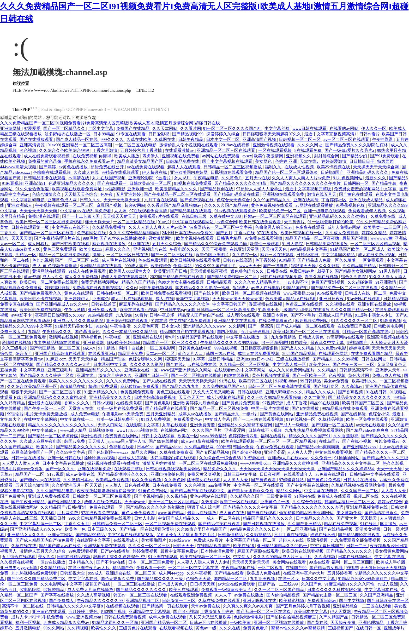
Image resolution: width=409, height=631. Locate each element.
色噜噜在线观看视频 (52, 172)
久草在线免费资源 (176, 452)
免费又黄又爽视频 (204, 474)
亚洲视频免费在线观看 (105, 545)
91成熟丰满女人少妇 (374, 315)
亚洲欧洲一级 (140, 189)
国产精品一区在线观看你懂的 (147, 529)
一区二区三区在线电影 (136, 145)
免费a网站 (183, 265)
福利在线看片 (274, 436)
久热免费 (209, 502)
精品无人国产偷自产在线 (201, 315)
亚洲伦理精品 (371, 622)
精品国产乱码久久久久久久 (268, 518)
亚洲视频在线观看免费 (283, 194)
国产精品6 (398, 178)
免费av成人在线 (387, 375)
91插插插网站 (347, 458)
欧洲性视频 (92, 436)
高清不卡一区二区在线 (23, 606)
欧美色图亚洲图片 (213, 255)
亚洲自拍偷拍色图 (168, 474)
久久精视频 (78, 628)
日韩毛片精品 (229, 238)
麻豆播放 (389, 523)
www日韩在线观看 (310, 128)
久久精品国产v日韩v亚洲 (63, 507)
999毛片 (90, 238)
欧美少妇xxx (91, 249)
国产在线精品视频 (336, 529)
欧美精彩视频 (292, 600)
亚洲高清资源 (33, 145)
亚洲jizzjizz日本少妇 (255, 359)
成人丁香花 (297, 403)
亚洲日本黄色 (276, 315)
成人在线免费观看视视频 (47, 156)
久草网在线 (165, 139)
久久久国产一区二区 (360, 491)
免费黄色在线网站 (122, 436)
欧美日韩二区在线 (256, 381)
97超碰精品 (54, 589)
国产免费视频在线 (197, 200)
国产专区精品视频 (213, 452)
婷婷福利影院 (58, 287)
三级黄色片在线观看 (138, 628)
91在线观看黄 (330, 293)
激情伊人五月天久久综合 (43, 551)
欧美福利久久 (365, 381)
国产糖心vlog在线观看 (40, 480)
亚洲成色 (100, 298)
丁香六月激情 (105, 150)
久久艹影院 (315, 397)
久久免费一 (322, 458)
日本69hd (145, 447)
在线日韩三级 (195, 216)
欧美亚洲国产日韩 (171, 271)
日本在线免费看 (167, 485)
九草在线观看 (175, 425)
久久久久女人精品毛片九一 (260, 282)
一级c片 (250, 414)
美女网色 (264, 161)
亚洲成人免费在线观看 (49, 496)
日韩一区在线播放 (28, 458)
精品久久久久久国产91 (309, 436)
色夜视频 (337, 375)
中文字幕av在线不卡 (71, 227)
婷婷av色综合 (389, 502)
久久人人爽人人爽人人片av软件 (158, 227)
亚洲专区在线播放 (375, 304)
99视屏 (352, 567)
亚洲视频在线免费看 (181, 156)
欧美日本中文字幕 (311, 611)
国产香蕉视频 (351, 392)
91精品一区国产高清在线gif (368, 331)
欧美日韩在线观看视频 (303, 551)
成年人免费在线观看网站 (124, 276)
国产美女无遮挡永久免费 (250, 491)
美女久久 (46, 556)
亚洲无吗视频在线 (260, 600)
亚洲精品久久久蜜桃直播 (296, 463)
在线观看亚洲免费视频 (191, 595)
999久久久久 (113, 139)
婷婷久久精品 (375, 233)
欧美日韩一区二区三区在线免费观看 (49, 222)
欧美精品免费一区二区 (280, 211)
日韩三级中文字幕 (240, 474)
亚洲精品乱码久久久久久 (99, 370)
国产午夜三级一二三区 (354, 364)
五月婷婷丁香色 (83, 611)
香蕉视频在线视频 (266, 304)
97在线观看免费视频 (100, 512)
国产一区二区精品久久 (64, 128)
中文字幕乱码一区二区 (41, 523)
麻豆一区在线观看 (277, 255)
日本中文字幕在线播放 (63, 463)
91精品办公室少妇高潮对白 (363, 578)
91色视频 (28, 150)
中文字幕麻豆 (33, 370)
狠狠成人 (241, 287)
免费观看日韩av (322, 600)
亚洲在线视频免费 (94, 469)
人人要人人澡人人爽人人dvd (203, 562)
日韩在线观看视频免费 (281, 276)
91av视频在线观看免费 (235, 211)
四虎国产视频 (114, 611)
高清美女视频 (368, 529)
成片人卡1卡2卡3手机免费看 (37, 617)
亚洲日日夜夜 (332, 298)
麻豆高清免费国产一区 (32, 452)
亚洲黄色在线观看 (49, 611)
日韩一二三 (357, 545)
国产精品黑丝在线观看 (191, 211)
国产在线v (176, 364)
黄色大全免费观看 (139, 512)
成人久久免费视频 (82, 276)
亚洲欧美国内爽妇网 (189, 172)
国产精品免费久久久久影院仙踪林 (357, 145)
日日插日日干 (362, 161)
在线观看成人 (126, 540)
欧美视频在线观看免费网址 (77, 189)
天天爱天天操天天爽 (39, 211)
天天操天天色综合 (81, 194)
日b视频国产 (333, 172)
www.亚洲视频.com (84, 617)
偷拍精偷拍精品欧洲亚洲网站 (306, 512)
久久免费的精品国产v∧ (224, 386)
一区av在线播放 (51, 562)
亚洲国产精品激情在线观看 (60, 353)
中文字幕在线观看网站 (193, 222)
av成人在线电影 (266, 287)
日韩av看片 (369, 134)
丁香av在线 (244, 233)
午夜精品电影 (207, 178)
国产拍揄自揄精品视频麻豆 (291, 617)
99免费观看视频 (83, 551)
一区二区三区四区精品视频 (375, 244)
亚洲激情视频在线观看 (274, 145)
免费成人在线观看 (334, 496)
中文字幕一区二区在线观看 (259, 485)
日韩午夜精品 (191, 139)
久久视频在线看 (341, 304)
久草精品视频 (331, 419)
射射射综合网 (327, 156)
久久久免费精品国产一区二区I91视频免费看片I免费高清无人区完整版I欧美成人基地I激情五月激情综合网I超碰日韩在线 (110, 123)
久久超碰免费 (360, 282)
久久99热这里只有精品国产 (202, 529)
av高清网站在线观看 (346, 337)
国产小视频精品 (149, 496)
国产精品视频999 (188, 134)
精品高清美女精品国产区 (140, 161)
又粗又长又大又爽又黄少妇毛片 (186, 534)
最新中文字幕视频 (193, 298)
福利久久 (273, 167)
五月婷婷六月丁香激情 (141, 150)
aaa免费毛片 (219, 485)
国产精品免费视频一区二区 (232, 276)
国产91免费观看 (385, 156)
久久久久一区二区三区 (149, 545)
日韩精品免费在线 (183, 161)
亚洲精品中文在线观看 (235, 320)
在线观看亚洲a (102, 353)
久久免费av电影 (332, 348)
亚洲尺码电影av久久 (285, 392)
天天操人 (96, 441)
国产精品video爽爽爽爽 (368, 430)
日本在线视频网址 (355, 556)
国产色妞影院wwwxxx (109, 452)
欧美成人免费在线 (264, 573)
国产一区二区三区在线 (172, 255)
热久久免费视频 (147, 480)
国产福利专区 (327, 386)
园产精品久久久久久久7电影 (241, 183)
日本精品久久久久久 (315, 518)
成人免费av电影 (85, 414)
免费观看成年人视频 (367, 211)
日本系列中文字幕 (110, 364)
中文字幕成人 (45, 430)
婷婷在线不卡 (323, 534)
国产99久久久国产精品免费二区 (37, 578)
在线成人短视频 (133, 458)
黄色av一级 (206, 628)
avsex (247, 156)
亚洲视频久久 (299, 156)
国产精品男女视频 (326, 567)
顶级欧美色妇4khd (124, 342)
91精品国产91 (296, 287)
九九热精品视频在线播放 (57, 342)
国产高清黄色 (88, 331)
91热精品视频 (101, 315)
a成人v (89, 348)
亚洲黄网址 (11, 128)
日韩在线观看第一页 (30, 227)
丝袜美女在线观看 (204, 480)
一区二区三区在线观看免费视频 (208, 463)
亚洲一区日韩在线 (64, 458)
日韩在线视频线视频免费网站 (173, 469)
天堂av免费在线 (206, 606)
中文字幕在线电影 (321, 491)
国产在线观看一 (112, 183)
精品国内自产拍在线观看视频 (187, 331)
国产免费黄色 (13, 496)
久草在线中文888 (225, 216)
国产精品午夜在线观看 (219, 523)
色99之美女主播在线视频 (181, 282)
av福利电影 (115, 189)
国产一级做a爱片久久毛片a (349, 150)
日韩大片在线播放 (360, 480)
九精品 (34, 331)
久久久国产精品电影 (55, 491)
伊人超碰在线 (155, 172)
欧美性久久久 (104, 628)
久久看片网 (190, 128)
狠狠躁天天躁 (178, 359)
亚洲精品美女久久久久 (110, 397)
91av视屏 (55, 474)
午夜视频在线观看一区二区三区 (64, 205)
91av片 (164, 222)
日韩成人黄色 (312, 337)
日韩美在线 (277, 271)
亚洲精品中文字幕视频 (150, 611)
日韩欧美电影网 (389, 326)
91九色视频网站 (348, 178)
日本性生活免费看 (218, 551)
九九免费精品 (284, 337)
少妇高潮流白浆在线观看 (173, 458)
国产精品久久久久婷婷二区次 (47, 375)
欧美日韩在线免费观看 (260, 222)
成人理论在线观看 (243, 315)
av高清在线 (79, 178)
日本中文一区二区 (223, 139)
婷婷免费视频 (146, 551)
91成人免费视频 (156, 419)
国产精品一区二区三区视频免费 (219, 408)
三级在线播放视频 (293, 359)
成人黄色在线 (232, 512)
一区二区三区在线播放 (134, 584)
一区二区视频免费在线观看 (170, 523)
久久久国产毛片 (207, 430)
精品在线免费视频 (341, 523)
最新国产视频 (355, 238)
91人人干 (223, 595)
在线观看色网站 (333, 353)
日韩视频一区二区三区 (300, 139)
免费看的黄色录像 (45, 161)
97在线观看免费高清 (148, 211)
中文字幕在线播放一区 (247, 337)
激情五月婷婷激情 (159, 463)
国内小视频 (228, 331)
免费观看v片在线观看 (159, 216)
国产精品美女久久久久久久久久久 (360, 397)
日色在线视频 (137, 485)
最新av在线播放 (202, 512)
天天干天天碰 (390, 469)
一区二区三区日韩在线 (127, 255)
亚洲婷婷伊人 (77, 298)
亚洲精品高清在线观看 (101, 265)
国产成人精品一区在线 (77, 139)
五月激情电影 (28, 628)
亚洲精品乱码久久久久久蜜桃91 (339, 216)
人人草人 (114, 485)
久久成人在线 (87, 172)
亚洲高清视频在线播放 (387, 337)
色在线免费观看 (153, 260)
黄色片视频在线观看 (271, 375)
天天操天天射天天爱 (389, 342)
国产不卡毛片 (304, 315)
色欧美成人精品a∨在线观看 (291, 298)
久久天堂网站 (165, 128)
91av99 (53, 145)
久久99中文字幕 (71, 452)
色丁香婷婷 (266, 260)
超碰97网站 (134, 205)
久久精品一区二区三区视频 (244, 364)
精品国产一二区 (30, 474)
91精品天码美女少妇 (74, 326)
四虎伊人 (151, 156)
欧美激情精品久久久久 (176, 189)
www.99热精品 (213, 436)
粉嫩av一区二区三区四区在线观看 (275, 216)
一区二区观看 (271, 567)
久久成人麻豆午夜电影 (41, 441)
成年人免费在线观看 (168, 617)
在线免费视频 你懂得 (92, 156)
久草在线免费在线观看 (219, 600)
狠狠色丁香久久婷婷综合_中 (119, 556)
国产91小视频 (185, 611)
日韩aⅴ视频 (103, 403)
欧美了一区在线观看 (239, 502)
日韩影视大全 (73, 573)
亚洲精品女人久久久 (26, 534)
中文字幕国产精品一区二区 (251, 540)
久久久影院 (330, 265)
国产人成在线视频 (159, 381)
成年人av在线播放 (195, 414)
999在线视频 (226, 348)
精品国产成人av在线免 (60, 545)
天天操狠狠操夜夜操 (209, 271)
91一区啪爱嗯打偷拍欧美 (331, 222)
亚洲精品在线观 (148, 337)
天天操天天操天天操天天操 (237, 298)
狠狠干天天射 (24, 392)
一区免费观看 (372, 260)
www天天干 (250, 265)
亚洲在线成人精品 (366, 200)
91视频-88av (286, 381)
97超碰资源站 (292, 480)
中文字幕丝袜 (277, 128)
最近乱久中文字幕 (327, 342)
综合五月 (24, 353)
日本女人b (171, 326)
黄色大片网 (359, 375)
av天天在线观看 (371, 425)
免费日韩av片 (302, 271)
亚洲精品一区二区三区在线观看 (226, 150)
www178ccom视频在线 (137, 430)
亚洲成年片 (395, 628)
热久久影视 (394, 463)
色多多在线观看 (310, 227)
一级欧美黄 (241, 622)
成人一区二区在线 (224, 518)
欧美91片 (45, 447)
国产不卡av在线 (111, 562)
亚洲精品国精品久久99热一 (282, 545)
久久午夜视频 (200, 573)
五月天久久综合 (167, 244)
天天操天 (369, 518)
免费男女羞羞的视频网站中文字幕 (366, 189)
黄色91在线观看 (79, 293)
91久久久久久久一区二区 (354, 320)
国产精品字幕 (384, 183)
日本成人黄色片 (173, 584)
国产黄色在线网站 (277, 414)
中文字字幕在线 (83, 578)
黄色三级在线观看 (174, 392)
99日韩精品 (311, 381)
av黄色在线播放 (74, 167)
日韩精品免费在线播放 (327, 244)
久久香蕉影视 (346, 436)
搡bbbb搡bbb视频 (100, 458)
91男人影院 (293, 244)
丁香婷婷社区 (334, 200)
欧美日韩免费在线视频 (41, 309)
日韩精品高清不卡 (356, 370)
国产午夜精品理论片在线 (57, 238)
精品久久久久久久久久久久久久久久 (62, 425)
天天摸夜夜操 (343, 622)
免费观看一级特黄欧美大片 (226, 589)
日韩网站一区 (357, 183)
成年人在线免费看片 (103, 502)
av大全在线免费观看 (237, 584)
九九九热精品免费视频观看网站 (314, 430)
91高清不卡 (269, 309)
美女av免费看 (337, 381)
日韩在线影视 (250, 392)
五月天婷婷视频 (255, 331)
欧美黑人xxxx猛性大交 (130, 271)
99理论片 (15, 414)
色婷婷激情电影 (249, 617)
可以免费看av (387, 441)
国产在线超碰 (354, 414)
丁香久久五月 (77, 523)
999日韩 (223, 447)
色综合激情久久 (47, 194)
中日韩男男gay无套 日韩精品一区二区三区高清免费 (208, 309)
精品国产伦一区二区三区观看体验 (287, 172)
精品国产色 (123, 567)
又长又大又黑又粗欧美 (214, 392)
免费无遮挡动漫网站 (100, 282)
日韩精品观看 (220, 282)
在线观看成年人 (298, 474)
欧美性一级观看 (265, 244)
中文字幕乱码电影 (28, 200)
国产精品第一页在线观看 (165, 606)
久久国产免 (312, 584)
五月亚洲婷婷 (129, 194)
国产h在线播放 (306, 408)
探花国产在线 (98, 584)
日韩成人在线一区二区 (366, 293)
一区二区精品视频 (299, 441)
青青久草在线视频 (322, 276)
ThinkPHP (21, 109)
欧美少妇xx (320, 364)
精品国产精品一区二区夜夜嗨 (312, 238)
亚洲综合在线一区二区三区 (131, 573)
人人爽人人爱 (300, 452)
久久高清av (352, 386)
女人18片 (182, 178)
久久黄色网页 (147, 326)
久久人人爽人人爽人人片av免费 (301, 178)
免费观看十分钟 (151, 567)
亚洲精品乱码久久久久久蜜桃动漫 (55, 397)
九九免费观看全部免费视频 (356, 540)
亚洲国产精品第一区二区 (164, 622)
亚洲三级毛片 (60, 370)
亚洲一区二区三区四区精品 (173, 502)
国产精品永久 (227, 414)
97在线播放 (268, 233)
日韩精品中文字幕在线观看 (375, 474)
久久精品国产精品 (359, 265)
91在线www (180, 540)
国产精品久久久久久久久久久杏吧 (312, 507)
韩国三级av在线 (221, 353)
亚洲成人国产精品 (335, 315)
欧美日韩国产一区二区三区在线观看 (307, 331)
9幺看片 (164, 178)
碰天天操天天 (98, 222)
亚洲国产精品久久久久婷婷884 (346, 469)
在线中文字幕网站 (41, 419)
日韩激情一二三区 (179, 600)
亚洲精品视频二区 (143, 600)
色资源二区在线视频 (304, 304)
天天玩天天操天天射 (198, 381)
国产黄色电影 (158, 403)
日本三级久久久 (102, 529)
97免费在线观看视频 (264, 238)
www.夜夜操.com (299, 293)
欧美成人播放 (127, 156)
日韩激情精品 (231, 534)
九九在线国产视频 (109, 178)
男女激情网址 (161, 238)
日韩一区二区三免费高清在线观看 (280, 386)
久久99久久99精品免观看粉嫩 (274, 397)
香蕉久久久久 (77, 403)
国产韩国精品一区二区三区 (55, 348)
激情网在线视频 (64, 337)
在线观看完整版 (129, 469)
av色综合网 (226, 222)
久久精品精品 (53, 567)
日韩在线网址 (374, 359)
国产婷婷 (48, 167)
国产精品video (169, 447)
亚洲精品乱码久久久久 (367, 172)
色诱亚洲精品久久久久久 (72, 183)
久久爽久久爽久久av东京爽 (248, 606)
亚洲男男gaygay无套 (19, 567)
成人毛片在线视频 (119, 260)
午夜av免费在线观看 (275, 447)
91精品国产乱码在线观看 (200, 337)
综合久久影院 (354, 276)
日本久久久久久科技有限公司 (335, 589)
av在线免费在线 (203, 364)
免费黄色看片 (256, 628)
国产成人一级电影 (292, 425)
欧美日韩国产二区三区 (363, 403)
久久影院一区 (245, 255)
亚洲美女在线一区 (141, 370)
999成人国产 (137, 265)
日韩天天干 (184, 545)
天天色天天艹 (192, 397)
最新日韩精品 (221, 359)
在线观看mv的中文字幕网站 (240, 370)
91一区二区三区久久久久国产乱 (232, 128)
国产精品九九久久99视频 (335, 359)
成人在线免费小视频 (377, 255)
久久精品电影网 (199, 447)
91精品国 (287, 260)
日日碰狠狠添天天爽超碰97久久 (272, 134)
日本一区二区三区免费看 (151, 562)
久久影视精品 (259, 534)
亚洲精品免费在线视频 (317, 414)
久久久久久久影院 (147, 364)
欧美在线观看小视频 (139, 309)
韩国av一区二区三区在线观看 (140, 595)
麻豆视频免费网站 (312, 320)
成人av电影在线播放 (200, 441)
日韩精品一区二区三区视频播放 (233, 167)
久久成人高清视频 (94, 595)
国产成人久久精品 (298, 348)
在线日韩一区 (369, 628)
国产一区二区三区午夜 (60, 392)
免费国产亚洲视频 (328, 282)
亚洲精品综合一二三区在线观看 (362, 606)
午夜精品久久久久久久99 (100, 600)
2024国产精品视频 (299, 353)
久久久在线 (230, 628)
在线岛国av (329, 441)
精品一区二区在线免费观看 (64, 255)
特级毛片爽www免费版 (22, 469)
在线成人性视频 (300, 167)
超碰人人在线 (292, 540)
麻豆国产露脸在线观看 (258, 551)
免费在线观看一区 (106, 507)
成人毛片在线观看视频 (132, 298)
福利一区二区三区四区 (353, 562)
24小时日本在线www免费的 (188, 233)
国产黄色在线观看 (356, 194)
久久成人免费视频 (342, 233)
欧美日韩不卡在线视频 (41, 298)
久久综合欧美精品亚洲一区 (32, 386)
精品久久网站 (144, 452)
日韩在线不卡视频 (265, 430)
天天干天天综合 (83, 359)
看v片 (170, 337)
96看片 (141, 315)
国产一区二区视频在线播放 (196, 375)
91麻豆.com (56, 359)
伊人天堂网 (341, 611)
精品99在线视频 (325, 403)
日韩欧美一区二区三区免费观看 (102, 496)
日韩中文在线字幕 (158, 436)
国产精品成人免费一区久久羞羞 (327, 260)
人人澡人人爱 (236, 480)
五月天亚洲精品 (161, 414)
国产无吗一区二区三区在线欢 (264, 611)
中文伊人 (242, 556)
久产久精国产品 (334, 617)
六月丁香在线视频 (291, 534)
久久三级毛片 (15, 348)
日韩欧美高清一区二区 (150, 183)
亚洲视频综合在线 (150, 249)
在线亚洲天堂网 (245, 249)
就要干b (325, 271)
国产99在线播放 (164, 441)
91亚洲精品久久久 (101, 392)
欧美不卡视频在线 (334, 167)
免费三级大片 (13, 331)
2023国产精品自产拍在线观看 (177, 276)
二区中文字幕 (101, 128)
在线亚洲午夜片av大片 (89, 567)
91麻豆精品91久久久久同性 (350, 584)
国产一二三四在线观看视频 (258, 419)
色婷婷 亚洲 (286, 161)
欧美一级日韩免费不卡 (118, 419)
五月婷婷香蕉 (340, 573)
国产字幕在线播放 (57, 595)
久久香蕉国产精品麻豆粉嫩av (174, 205)
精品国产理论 (114, 359)
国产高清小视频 (247, 452)
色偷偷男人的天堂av (274, 227)
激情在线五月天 (322, 194)
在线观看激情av (180, 150)
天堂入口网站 (111, 425)
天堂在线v (310, 161)
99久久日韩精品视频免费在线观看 (100, 518)
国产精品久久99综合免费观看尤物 (216, 244)
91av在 (101, 326)
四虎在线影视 (237, 375)
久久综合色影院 (307, 502)
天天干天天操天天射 (123, 200)
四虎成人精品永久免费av (66, 622)
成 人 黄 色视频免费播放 (55, 265)
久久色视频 (195, 485)
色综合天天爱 (199, 578)
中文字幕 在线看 (390, 556)
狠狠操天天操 (304, 265)
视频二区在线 (366, 496)
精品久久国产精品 (139, 282)
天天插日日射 (53, 518)
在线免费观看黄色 (275, 320)
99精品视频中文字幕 (309, 249)
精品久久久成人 (321, 392)
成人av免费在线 (81, 474)
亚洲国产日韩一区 (152, 375)
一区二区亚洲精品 (300, 529)
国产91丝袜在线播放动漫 (122, 238)
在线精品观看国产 (214, 545)
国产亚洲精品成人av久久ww (62, 304)
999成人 (96, 573)
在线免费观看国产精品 (372, 353)
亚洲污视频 (318, 540)
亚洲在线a (86, 375)
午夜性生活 (121, 326)
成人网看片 (39, 244)
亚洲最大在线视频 (45, 403)
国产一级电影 (276, 265)
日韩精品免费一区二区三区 (117, 523)
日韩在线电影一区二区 (118, 293)
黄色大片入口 (191, 353)
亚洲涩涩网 (235, 430)
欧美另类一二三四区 (382, 227)
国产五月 (224, 233)
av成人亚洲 (387, 584)
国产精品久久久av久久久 (349, 551)
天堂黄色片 (295, 222)
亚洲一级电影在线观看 (325, 211)
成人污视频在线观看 (226, 397)
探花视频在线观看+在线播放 (114, 463)
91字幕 (199, 359)
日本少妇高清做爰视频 (155, 397)
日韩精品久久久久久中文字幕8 (75, 606)
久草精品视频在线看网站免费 (358, 485)
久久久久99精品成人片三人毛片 (282, 556)
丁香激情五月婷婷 (217, 611)
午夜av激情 (75, 309)
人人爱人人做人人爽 (21, 463)
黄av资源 (32, 276)
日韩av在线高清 (238, 260)
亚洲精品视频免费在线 (367, 507)
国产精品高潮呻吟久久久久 (123, 474)
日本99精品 (103, 134)
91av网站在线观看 (364, 298)
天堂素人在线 (81, 408)
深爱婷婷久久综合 (223, 134)
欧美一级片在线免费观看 (120, 408)
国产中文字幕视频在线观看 (227, 161)
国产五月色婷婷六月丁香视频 (303, 606)
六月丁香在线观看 (161, 200)
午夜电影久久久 (185, 249)
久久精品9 (327, 370)
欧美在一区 (187, 436)
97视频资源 (273, 403)
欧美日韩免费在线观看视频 (166, 293)
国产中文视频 (352, 600)
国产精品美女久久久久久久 (81, 447)
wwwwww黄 (381, 238)
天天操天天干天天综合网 (376, 167)
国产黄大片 (347, 518)
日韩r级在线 (308, 255)
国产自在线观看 (262, 512)
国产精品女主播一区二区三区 (330, 595)
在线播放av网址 (175, 430)
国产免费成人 (62, 600)
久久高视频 (325, 556)
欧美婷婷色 (161, 265)
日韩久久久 (91, 200)
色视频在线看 (122, 447)
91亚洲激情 (386, 282)
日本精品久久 (81, 562)
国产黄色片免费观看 (241, 403)
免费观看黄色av (188, 419)
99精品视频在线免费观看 (345, 408)
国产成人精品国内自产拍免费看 (45, 540)
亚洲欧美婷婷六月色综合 (196, 403)
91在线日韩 (377, 392)
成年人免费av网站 (344, 227)
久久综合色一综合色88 (220, 458)
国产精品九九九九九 (181, 386)
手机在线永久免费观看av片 (89, 161)
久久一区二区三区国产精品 (279, 589)
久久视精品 (177, 496)
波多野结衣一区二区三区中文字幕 (221, 227)
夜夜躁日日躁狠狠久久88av (60, 315)
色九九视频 (42, 260)
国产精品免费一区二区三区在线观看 (345, 287)
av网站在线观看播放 (315, 205)
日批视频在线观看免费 (231, 172)
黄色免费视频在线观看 (272, 205)
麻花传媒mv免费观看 (140, 386)
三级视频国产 (341, 628)
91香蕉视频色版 (351, 205)
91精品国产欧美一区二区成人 (358, 249)
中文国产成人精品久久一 (181, 518)
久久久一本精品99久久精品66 (130, 331)
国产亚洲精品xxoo (359, 447)
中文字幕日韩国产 (229, 304)
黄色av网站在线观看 (209, 496)
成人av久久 (52, 276)
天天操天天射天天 (120, 216)
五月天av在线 (257, 178)
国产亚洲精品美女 (64, 502)
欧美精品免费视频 (112, 480)
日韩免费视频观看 (156, 287)
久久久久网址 (310, 145)
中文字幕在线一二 (77, 419)
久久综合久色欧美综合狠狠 (64, 150)
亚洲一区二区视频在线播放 (279, 622)
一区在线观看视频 (275, 150)
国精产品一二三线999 (278, 584)
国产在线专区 (207, 293)
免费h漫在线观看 (44, 216)
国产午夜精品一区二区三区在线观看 (178, 194)
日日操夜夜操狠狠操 (259, 348)
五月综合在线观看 (19, 556)
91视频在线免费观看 (193, 183)
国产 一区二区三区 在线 (77, 260)
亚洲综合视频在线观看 (127, 320)
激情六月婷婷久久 (115, 375)
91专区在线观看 (131, 134)
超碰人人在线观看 (184, 167)
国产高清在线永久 (381, 512)
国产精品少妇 (355, 156)
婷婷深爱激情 (334, 161)
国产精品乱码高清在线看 (236, 194)
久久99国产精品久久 (272, 200)
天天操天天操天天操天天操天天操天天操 (277, 469)
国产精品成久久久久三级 (385, 458)
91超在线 (159, 320)
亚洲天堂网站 (60, 534)
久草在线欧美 (140, 139)
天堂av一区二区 (161, 353)
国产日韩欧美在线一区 (388, 600)
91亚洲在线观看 (163, 556)
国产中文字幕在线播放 (307, 485)
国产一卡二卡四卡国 (81, 216)
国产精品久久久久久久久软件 (182, 304)
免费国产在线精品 (133, 128)
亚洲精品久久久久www (205, 326)
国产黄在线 (318, 622)
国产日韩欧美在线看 (71, 244)
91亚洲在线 (139, 244)
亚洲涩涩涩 (274, 452)
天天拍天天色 (275, 249)
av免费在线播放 (249, 595)
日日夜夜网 (270, 474)
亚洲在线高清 (306, 200)
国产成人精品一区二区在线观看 (306, 326)
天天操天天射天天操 (251, 562)
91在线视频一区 (301, 419)
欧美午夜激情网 (269, 156)
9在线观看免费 (308, 150)
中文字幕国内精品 (338, 255)
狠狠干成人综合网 (204, 507)
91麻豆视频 (12, 183)
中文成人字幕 (218, 419)
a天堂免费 (134, 414)
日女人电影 (145, 518)
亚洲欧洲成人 (20, 205)
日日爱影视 (159, 134)
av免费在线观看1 (331, 474)
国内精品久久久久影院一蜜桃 (203, 287)
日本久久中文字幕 (319, 578)
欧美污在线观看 (184, 589)
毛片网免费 (68, 512)
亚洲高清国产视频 (260, 139)
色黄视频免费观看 (137, 392)
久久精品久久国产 (247, 496)
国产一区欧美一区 (309, 375)
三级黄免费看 (280, 496)
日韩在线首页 (104, 304)
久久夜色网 (174, 480)
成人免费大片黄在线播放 (90, 589)
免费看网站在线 (92, 233)
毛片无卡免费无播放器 (47, 414)
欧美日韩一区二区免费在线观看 (49, 282)
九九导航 (124, 315)
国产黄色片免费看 (324, 480)
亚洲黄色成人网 (62, 200)
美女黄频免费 (349, 512)
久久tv (131, 287)
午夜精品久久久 (57, 331)
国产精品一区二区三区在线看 (47, 233)
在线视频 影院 (129, 403)
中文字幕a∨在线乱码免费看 (86, 211)
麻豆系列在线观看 (136, 304)
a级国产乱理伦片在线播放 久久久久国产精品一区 (327, 309)
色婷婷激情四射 (243, 436)
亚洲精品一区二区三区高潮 (87, 145)
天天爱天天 (135, 502)
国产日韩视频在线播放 (264, 523)
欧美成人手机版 (391, 562)
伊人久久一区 (374, 128)
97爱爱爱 (32, 128)
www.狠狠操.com (255, 463)
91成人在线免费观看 (87, 271)
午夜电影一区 (118, 337)
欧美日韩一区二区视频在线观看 (251, 293)
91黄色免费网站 (153, 491)
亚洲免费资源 (203, 425)
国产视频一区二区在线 (332, 425)
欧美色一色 (75, 529)
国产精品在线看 (229, 573)
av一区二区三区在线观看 (346, 139)
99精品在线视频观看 (120, 172)
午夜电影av (112, 414)
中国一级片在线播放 (270, 408)
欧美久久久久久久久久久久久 (76, 381)
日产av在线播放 (116, 551)
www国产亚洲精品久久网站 (187, 370)
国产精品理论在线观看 (166, 408)
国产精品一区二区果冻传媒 (53, 436)
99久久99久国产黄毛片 (216, 265)
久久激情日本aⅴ (78, 480)
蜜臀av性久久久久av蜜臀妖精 (298, 628)
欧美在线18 (244, 545)
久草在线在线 (24, 545)
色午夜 (107, 194)
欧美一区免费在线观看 (367, 419)
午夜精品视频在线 (238, 567)
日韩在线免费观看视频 (125, 617)
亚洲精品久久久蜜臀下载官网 (245, 425)
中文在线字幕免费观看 (190, 320)
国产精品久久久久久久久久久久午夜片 (306, 183)
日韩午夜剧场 (162, 315)
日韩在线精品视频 (74, 556)
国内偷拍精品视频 (283, 595)
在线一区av (289, 578)
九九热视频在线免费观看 (34, 573)
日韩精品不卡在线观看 (45, 178)
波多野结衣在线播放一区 (68, 134)
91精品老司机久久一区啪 (115, 622)
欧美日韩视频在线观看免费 (195, 260)
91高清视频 (390, 320)
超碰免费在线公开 (108, 167)
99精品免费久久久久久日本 (255, 529)
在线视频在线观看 (123, 606)
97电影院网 (30, 589)
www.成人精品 (73, 430)
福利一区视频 (28, 622)
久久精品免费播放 (109, 227)
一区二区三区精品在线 (134, 222)
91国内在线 (304, 496)
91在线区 (369, 523)
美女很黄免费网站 (391, 551)
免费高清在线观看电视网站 (98, 287)
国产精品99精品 (91, 534)
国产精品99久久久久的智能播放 (155, 507)
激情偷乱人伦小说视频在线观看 (189, 145)
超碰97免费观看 (103, 386)
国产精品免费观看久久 (41, 293)
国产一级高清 (261, 326)
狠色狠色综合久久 (247, 271)
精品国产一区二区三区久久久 (170, 342)
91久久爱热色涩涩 (32, 189)
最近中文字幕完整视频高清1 (330, 134)
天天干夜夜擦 (215, 249)
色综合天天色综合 (233, 200)
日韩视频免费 (101, 430)
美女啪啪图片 (154, 540)
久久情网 (237, 326)
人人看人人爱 (394, 491)
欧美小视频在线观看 (195, 238)
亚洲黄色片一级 (275, 502)
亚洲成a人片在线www (288, 458)
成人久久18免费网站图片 (292, 370)
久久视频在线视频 (17, 562)
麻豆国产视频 (110, 205)
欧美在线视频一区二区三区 (205, 556)
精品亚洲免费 (131, 353)
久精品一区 (26, 255)
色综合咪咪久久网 (146, 359)
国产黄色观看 (264, 480)
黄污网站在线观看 (49, 271)
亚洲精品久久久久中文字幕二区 (351, 463)
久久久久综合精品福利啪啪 (134, 233)
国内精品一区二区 (231, 578)
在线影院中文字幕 (143, 425)
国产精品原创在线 (217, 189)
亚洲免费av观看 (103, 309)
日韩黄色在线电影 (195, 348)
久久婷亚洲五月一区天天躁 (77, 485)
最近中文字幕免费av (179, 551)
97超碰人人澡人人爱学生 (259, 189)
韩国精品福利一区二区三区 (350, 502)
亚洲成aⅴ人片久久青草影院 (78, 320)
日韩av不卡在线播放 (209, 622)
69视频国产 (358, 342)
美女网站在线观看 (290, 562)
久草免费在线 (383, 216)
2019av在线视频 (236, 145)
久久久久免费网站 (123, 381)
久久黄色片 (232, 178)
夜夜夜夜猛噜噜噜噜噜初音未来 (106, 491)
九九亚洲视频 (263, 578)
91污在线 (228, 381)
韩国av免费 (75, 441)
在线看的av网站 (344, 128)
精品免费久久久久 (220, 469)
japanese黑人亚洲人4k (126, 441)
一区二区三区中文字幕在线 (193, 567)
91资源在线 (255, 458)
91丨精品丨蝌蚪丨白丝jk (121, 348)
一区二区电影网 (161, 348)
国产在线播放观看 (37, 139)
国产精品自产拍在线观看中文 (198, 491)
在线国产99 (297, 567)
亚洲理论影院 (141, 178)
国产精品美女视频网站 (356, 271)
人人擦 (121, 211)
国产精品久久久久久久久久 (141, 589)
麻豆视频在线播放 (109, 244)
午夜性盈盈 (383, 139)
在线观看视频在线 (176, 628)
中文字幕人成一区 (290, 364)
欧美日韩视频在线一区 (301, 233)
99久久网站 (54, 628)
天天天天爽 (21, 238)
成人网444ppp (172, 573)
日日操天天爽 (203, 584)
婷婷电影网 (359, 348)
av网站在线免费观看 (221, 156)
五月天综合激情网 (32, 485)
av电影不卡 (298, 282)
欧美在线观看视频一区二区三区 (251, 441)
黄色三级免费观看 (60, 249)
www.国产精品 (171, 512)
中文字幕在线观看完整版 (131, 534)
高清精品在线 (73, 386)
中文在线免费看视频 (334, 452)
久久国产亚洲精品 (304, 523)
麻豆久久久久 (118, 249)
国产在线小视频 (357, 441)
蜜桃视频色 (92, 337)
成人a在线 (164, 298)
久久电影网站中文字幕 (61, 584)
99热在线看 (319, 562)
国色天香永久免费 (118, 578)
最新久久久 (376, 178)
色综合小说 (379, 414)
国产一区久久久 (60, 469)
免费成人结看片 (209, 540)
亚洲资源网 (94, 342)
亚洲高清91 (35, 183)
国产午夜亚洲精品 (28, 502)
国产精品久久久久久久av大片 (63, 364)
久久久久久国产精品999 (226, 205)
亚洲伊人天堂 (388, 370)
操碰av (98, 255)
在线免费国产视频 (355, 326)
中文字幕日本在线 (381, 589)
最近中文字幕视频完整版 (308, 189)
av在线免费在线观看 (146, 167)
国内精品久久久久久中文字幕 (251, 507)
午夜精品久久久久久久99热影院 (230, 342)
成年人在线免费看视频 (259, 353)
